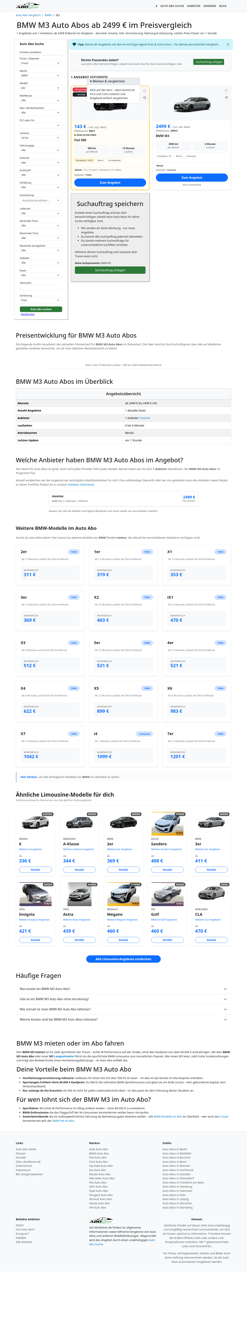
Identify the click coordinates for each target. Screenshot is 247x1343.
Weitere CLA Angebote (208, 991)
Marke (23, 71)
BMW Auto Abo (99, 1225)
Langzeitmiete (64, 1128)
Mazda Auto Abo (100, 1246)
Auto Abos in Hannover (177, 1262)
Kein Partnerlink (192, 184)
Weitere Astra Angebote (76, 991)
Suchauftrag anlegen (110, 270)
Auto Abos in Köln (174, 1266)
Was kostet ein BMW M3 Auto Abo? (45, 1060)
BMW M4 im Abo (63, 1192)
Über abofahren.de (28, 1233)
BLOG (223, 6)
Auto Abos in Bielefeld (176, 1225)
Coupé (224, 1188)
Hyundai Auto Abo (101, 1237)
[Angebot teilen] (144, 97)
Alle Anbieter (24, 1313)
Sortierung (26, 295)
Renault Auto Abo (100, 1270)
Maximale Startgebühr (33, 245)
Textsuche (25, 283)
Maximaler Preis (29, 233)
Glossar (21, 1225)
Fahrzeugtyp (27, 145)
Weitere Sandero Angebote (166, 920)
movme (145, 489)
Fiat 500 (80, 140)
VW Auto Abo (97, 1279)
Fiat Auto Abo (98, 1229)
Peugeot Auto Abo (101, 1266)
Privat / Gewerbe (29, 58)
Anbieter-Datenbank (81, 556)
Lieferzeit (25, 208)
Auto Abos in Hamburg (177, 1258)
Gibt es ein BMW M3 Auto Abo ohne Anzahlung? (54, 1070)
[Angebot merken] (144, 90)
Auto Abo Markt (26, 1221)
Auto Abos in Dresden (176, 1246)
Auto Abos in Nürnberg (177, 1279)
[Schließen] (228, 44)
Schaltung (25, 182)
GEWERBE (209, 6)
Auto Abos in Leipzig (175, 1270)
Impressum (23, 1241)
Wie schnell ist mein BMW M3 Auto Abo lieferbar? (55, 1081)
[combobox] (41, 125)
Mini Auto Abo (98, 1258)
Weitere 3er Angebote (207, 920)
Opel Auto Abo (98, 1262)
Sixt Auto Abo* (25, 1301)
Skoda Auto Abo (99, 1275)
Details (35, 941)
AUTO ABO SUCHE (172, 6)
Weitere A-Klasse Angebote (78, 920)
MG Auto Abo (98, 1254)
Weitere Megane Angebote (122, 991)
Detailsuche (27, 314)
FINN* (20, 1297)
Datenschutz (24, 1237)
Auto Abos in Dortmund (177, 1241)
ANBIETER (193, 6)
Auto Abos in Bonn (174, 1233)
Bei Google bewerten (29, 1246)
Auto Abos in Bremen (176, 1237)
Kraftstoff (25, 170)
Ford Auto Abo (98, 1233)
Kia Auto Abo (97, 1241)
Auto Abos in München (177, 1275)
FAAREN (21, 1309)
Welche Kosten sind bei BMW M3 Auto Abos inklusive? (58, 1091)
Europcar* (22, 1305)
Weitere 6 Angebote (30, 920)
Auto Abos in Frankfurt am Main (183, 1254)
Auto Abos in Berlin (174, 1221)
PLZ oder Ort (27, 120)
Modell (24, 83)
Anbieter (25, 258)
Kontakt (21, 1229)
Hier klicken (28, 848)
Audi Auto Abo (98, 1221)
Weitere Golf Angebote (164, 991)
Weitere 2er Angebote (119, 920)
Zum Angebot (110, 182)
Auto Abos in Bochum (176, 1229)
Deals (23, 270)
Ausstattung (27, 195)
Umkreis (24, 133)
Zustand (24, 157)
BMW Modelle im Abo (168, 1188)
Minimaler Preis (29, 221)
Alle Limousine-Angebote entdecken (123, 1030)
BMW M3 (162, 136)
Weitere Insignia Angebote (34, 991)
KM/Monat (26, 95)
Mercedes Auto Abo (102, 1250)
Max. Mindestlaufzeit (32, 108)
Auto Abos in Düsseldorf (178, 1250)
